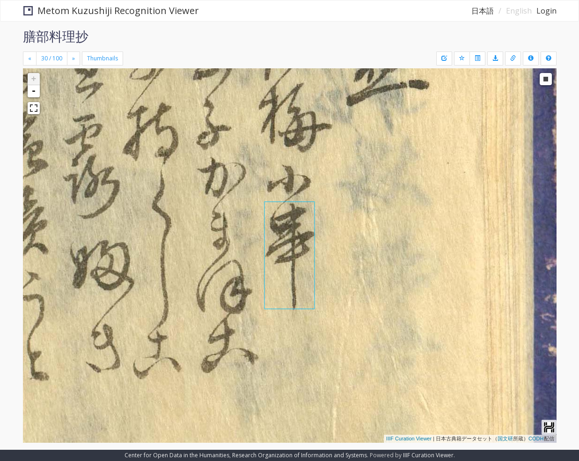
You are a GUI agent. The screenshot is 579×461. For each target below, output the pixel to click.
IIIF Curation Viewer (409, 438)
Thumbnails (102, 58)
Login (546, 11)
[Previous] (30, 58)
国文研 (505, 438)
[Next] (73, 58)
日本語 (482, 11)
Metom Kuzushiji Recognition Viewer (111, 10)
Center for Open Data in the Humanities (177, 455)
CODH (535, 438)
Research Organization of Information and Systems (299, 455)
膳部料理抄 (55, 36)
